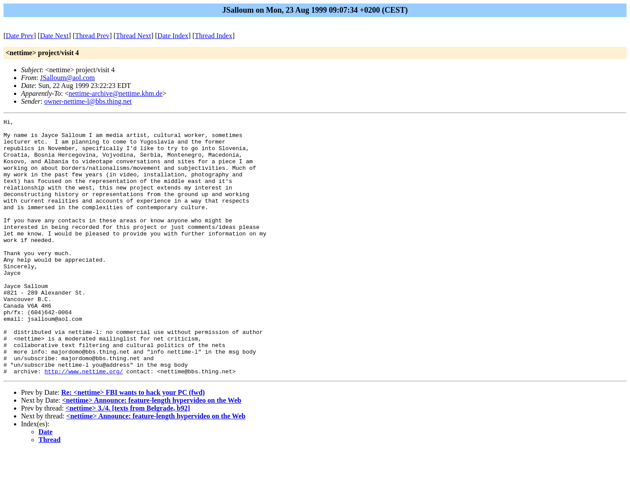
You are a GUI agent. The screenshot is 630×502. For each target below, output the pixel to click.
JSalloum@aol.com (67, 77)
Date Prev (20, 35)
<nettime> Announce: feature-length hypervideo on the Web (152, 451)
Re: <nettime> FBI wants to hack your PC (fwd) (133, 443)
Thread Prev (92, 35)
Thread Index (213, 35)
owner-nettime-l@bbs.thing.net (88, 101)
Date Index (173, 35)
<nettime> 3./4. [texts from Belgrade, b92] (128, 459)
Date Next (54, 35)
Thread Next (133, 35)
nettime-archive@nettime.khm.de (116, 93)
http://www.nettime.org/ (84, 422)
